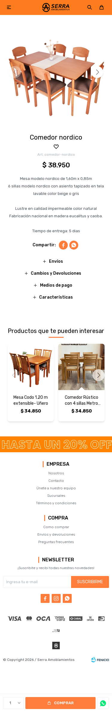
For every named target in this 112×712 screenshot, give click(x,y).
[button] (97, 72)
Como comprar (56, 527)
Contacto (56, 481)
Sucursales (56, 495)
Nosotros (56, 473)
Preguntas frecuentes (56, 542)
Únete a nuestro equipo (56, 488)
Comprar (64, 703)
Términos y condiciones (56, 503)
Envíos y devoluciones (56, 534)
